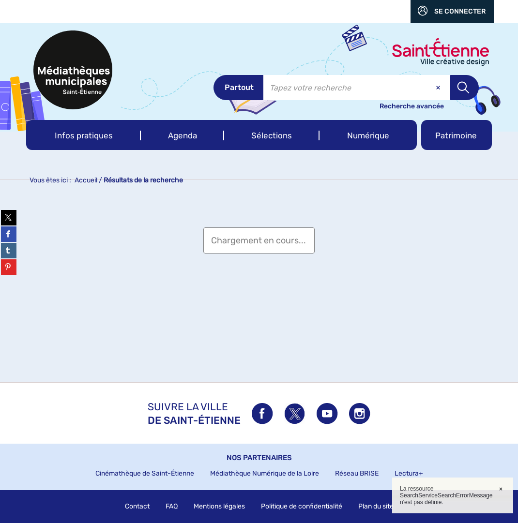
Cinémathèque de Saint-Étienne (144, 473)
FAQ (172, 506)
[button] (83, 135)
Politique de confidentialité (301, 506)
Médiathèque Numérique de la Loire (264, 473)
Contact (137, 506)
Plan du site (376, 506)
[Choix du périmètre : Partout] (238, 87)
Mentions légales (219, 506)
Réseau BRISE (357, 473)
